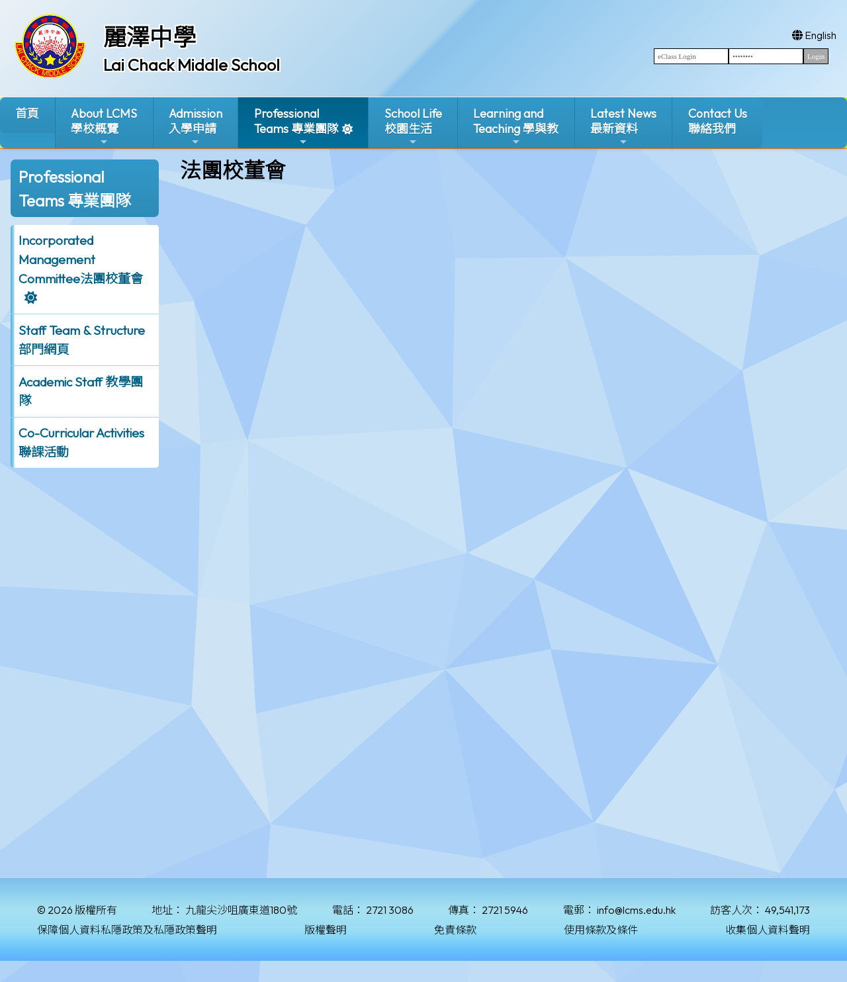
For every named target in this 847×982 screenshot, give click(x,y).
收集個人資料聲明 (767, 929)
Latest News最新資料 (623, 127)
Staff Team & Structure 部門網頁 (82, 339)
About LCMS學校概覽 (104, 127)
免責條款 (455, 929)
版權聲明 (325, 929)
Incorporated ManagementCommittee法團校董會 (81, 259)
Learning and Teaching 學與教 (515, 127)
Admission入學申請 (195, 127)
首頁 (27, 113)
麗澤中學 (149, 37)
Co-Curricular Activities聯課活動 (81, 442)
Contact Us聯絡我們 (717, 121)
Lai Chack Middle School (191, 64)
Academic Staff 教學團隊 (81, 391)
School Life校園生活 (413, 127)
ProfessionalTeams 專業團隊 (296, 127)
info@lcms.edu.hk (636, 909)
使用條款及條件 (601, 929)
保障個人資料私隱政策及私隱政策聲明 (127, 929)
